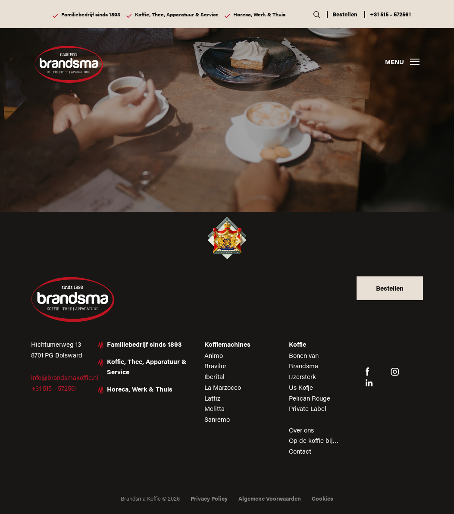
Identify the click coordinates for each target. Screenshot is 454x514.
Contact (300, 450)
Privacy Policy (209, 498)
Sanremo (217, 418)
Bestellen (344, 14)
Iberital (214, 376)
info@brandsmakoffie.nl (64, 377)
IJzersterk (302, 376)
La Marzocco (222, 387)
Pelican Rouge (309, 397)
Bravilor (215, 365)
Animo (213, 355)
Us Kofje (301, 387)
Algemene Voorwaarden (269, 498)
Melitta (214, 408)
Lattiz (212, 397)
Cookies (322, 498)
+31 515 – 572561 (390, 14)
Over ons (301, 429)
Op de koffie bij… (313, 440)
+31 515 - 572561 (54, 387)
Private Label (307, 408)
